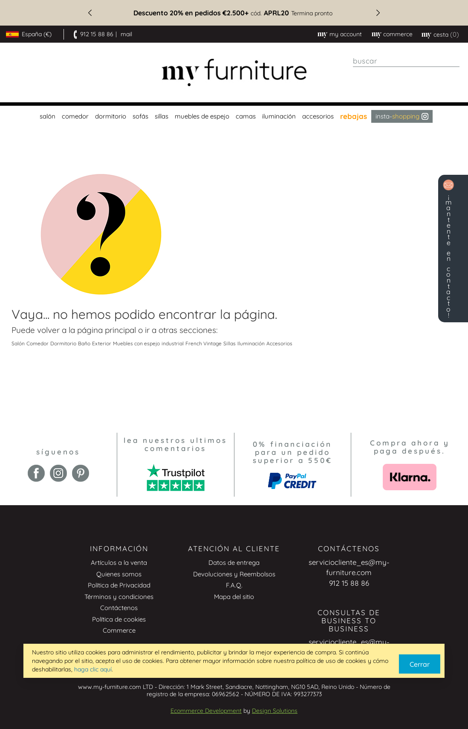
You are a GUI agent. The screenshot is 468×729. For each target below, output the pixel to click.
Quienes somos (119, 574)
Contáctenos (119, 608)
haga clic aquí (93, 669)
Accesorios (279, 343)
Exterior (101, 343)
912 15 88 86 (96, 34)
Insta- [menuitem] (402, 116)
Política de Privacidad (119, 585)
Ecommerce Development (206, 711)
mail (126, 34)
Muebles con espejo (136, 343)
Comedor (37, 343)
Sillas (229, 343)
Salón (18, 343)
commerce (398, 34)
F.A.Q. (234, 585)
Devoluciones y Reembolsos (234, 574)
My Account (345, 34)
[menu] (234, 116)
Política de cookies (119, 619)
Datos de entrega (234, 562)
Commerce (119, 630)
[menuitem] (46, 116)
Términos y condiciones (118, 597)
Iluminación (251, 343)
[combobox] (406, 61)
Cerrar (420, 664)
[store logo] (234, 72)
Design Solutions (275, 711)
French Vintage (203, 343)
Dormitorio (63, 343)
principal (120, 330)
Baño (84, 343)
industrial (173, 343)
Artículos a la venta (119, 562)
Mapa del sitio (234, 597)
